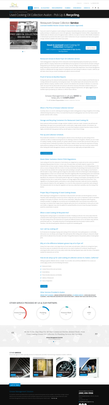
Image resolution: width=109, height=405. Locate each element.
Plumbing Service (78, 295)
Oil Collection (45, 8)
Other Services (77, 8)
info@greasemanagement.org (87, 401)
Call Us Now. (91, 48)
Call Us (43, 286)
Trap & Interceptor (57, 8)
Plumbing (68, 8)
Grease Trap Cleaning (46, 295)
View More (54, 398)
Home (30, 8)
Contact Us (86, 3)
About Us (78, 3)
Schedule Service (46, 153)
